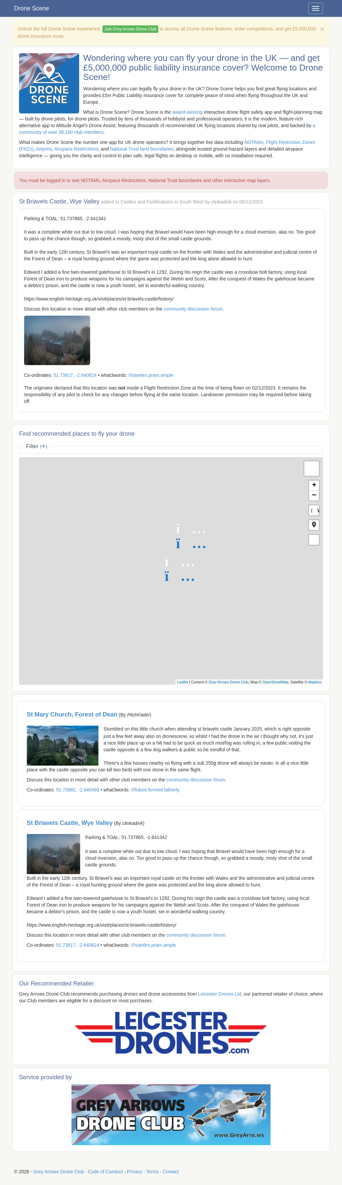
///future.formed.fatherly (155, 789)
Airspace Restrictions (76, 149)
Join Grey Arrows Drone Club (130, 29)
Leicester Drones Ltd (219, 994)
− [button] (314, 496)
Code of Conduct (105, 1171)
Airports (44, 149)
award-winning (187, 112)
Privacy (134, 1171)
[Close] (322, 28)
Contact (171, 1171)
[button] (314, 525)
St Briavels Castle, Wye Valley (70, 823)
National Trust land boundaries (141, 149)
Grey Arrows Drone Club (228, 682)
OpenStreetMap (276, 682)
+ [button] (314, 486)
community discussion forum (193, 309)
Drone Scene (31, 8)
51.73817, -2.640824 (75, 375)
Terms (152, 1171)
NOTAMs (254, 142)
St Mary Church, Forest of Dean (72, 714)
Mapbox (314, 682)
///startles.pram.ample (150, 375)
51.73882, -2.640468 (77, 789)
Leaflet (182, 682)
